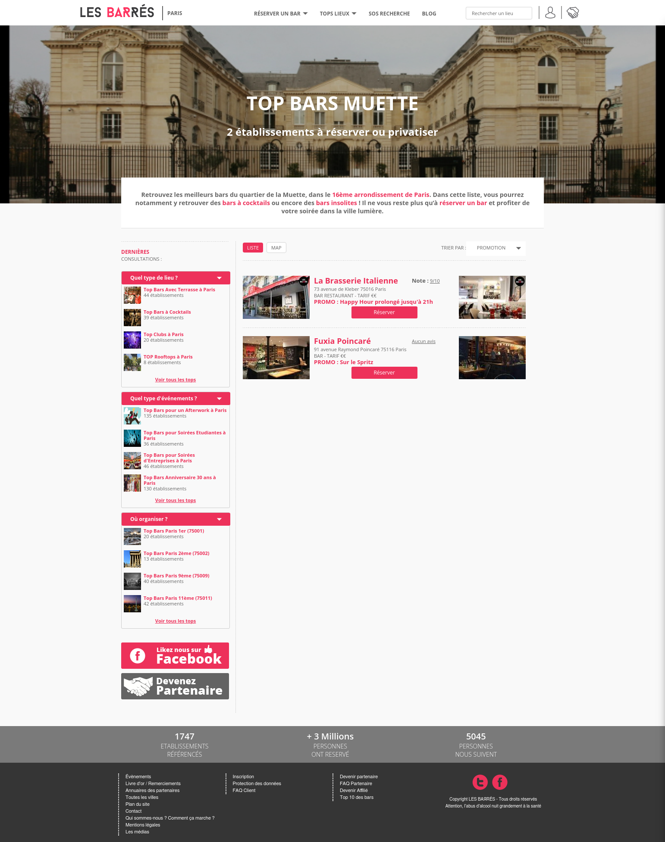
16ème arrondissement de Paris (381, 194)
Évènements (138, 776)
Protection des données (257, 783)
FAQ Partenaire (356, 783)
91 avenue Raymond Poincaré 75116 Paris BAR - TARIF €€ (360, 355)
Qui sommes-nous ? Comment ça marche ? (170, 818)
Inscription (243, 776)
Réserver (384, 312)
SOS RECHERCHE (389, 13)
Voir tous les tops (175, 379)
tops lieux (338, 13)
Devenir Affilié (354, 790)
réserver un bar (463, 203)
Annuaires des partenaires (152, 790)
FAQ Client (244, 790)
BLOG (429, 13)
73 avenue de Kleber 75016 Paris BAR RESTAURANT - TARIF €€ (373, 295)
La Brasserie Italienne (356, 281)
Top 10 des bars (356, 797)
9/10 (435, 281)
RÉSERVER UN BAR (281, 13)
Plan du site (137, 804)
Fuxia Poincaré (342, 341)
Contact (133, 811)
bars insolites (336, 203)
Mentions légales (142, 825)
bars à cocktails (246, 203)
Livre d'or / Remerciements (153, 783)
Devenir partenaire (359, 776)
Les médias (137, 832)
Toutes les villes (141, 797)
